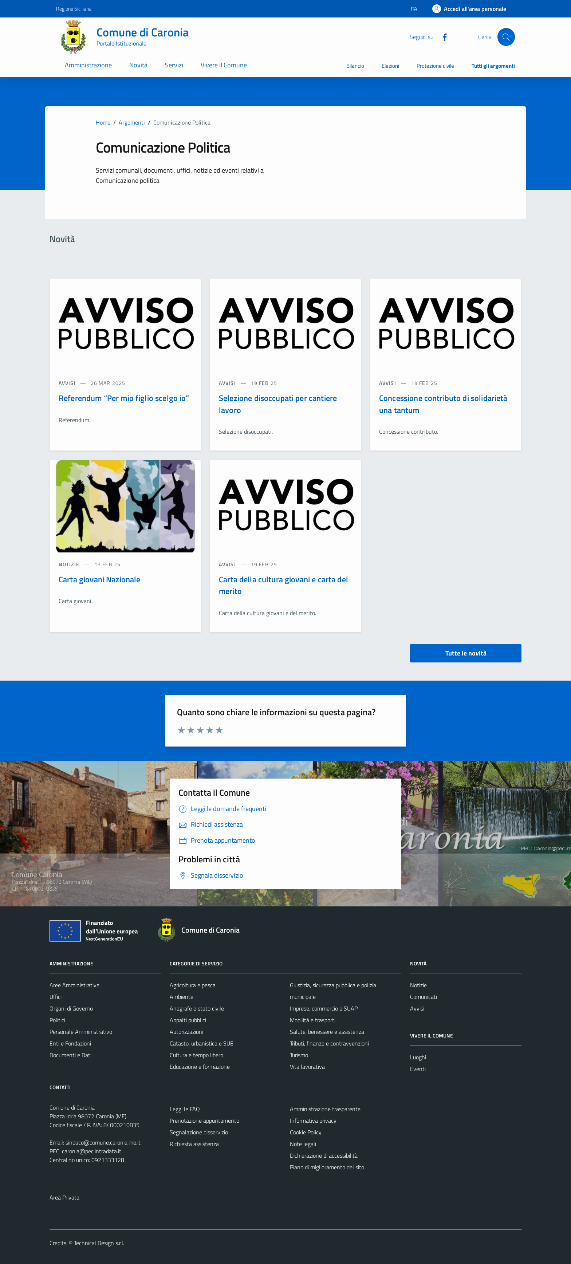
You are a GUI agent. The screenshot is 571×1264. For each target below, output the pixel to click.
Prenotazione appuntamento (204, 1120)
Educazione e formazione (200, 1066)
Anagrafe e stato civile (197, 1008)
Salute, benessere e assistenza (327, 1031)
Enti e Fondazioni (70, 1043)
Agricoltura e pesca (193, 985)
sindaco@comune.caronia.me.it (103, 1142)
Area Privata (64, 1197)
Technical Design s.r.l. (99, 1243)
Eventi (418, 1068)
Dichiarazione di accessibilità (324, 1155)
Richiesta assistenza (194, 1143)
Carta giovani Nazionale (99, 579)
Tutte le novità (466, 653)
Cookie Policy (306, 1132)
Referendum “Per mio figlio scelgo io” (124, 398)
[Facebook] (441, 36)
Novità (138, 65)
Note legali (303, 1143)
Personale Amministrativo (81, 1031)
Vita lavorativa (307, 1066)
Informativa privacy (313, 1120)
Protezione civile (435, 66)
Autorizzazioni (186, 1031)
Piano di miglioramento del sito (327, 1167)
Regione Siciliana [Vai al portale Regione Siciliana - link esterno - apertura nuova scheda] (73, 8)
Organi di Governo (71, 1008)
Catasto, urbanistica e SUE (201, 1043)
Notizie (418, 985)
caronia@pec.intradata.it (91, 1151)
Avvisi (417, 1008)
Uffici (56, 996)
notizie (70, 564)
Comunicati (423, 996)
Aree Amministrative (74, 985)
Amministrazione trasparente (325, 1108)
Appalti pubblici (188, 1020)
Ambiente (181, 996)
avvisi (68, 383)
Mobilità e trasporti (312, 1020)
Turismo (299, 1055)
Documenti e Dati (70, 1055)
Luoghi (418, 1057)
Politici (57, 1020)
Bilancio (355, 66)
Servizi (174, 65)
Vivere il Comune (224, 65)
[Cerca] (506, 37)
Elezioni (390, 66)
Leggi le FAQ (185, 1108)
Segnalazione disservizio (199, 1132)
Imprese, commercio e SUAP (324, 1008)
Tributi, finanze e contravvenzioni (329, 1043)
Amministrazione (88, 65)
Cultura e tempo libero (196, 1055)
